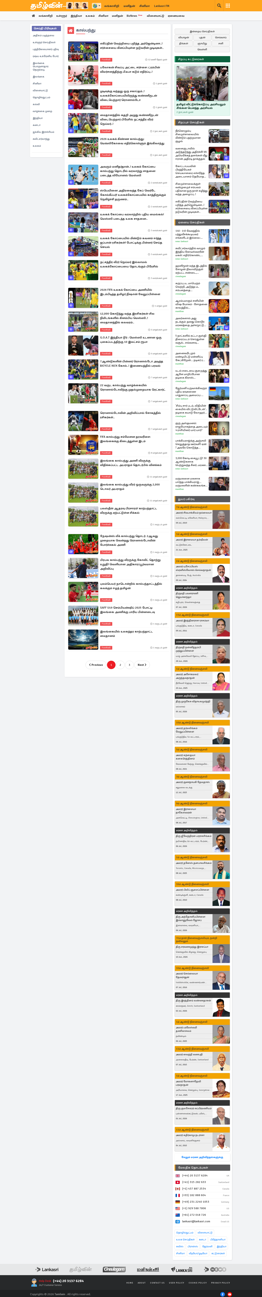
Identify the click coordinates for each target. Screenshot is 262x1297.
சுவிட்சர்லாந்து (41, 139)
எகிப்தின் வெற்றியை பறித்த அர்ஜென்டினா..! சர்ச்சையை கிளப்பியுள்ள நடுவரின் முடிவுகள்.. (132, 46)
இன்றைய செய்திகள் (202, 31)
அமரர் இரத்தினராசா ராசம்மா (192, 620)
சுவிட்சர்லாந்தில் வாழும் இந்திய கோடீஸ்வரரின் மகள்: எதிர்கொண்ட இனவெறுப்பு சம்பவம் (190, 252)
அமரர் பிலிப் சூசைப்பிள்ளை (192, 890)
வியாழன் (183, 37)
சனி (220, 43)
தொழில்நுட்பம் (41, 97)
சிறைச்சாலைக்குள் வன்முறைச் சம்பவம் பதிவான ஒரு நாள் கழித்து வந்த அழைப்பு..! (191, 189)
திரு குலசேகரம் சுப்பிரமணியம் (194, 1108)
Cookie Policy (198, 1283)
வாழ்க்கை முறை (42, 111)
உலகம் (92, 16)
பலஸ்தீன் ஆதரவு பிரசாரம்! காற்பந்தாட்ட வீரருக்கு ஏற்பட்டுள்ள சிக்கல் (128, 511)
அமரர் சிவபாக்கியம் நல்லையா (194, 512)
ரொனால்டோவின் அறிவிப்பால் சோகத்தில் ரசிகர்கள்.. (130, 416)
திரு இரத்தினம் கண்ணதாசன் (193, 1000)
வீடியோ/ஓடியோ (198, 1253)
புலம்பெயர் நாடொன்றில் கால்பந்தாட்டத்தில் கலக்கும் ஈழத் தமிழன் (131, 586)
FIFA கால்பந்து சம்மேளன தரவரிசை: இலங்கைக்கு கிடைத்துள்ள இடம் (125, 439)
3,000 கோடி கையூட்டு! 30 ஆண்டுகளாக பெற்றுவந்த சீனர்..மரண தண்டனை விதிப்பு (191, 462)
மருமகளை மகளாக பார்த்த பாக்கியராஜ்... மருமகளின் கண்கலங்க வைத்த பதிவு (190, 482)
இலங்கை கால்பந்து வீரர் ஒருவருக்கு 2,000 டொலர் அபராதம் (130, 487)
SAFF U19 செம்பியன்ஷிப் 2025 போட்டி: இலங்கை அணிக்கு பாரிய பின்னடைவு (127, 610)
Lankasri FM (161, 6)
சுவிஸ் (179, 1246)
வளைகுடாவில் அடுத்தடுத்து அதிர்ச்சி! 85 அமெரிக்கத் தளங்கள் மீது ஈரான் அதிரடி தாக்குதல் (191, 154)
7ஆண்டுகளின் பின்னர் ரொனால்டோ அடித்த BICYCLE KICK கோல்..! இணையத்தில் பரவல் (131, 364)
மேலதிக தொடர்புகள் (193, 1168)
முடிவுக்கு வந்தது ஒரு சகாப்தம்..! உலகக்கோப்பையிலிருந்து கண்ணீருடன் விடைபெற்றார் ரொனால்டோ (128, 96)
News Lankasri (181, 241)
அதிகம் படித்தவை (43, 35)
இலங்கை (38, 76)
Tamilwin (60, 1294)
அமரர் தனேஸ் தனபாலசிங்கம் (194, 863)
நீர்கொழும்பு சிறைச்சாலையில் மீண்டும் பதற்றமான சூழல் (188, 136)
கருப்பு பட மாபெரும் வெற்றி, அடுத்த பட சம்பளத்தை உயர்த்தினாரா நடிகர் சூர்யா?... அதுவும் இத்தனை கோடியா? (188, 287)
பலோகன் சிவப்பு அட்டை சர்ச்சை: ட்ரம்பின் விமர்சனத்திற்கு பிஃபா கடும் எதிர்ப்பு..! (130, 70)
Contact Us (157, 1283)
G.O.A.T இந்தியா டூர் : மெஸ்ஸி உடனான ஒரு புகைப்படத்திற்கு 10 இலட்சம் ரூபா (131, 340)
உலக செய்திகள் (185, 1239)
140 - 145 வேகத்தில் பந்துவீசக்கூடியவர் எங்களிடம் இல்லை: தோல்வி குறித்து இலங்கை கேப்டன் (188, 234)
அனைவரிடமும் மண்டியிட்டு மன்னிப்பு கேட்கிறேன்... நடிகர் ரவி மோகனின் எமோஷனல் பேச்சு (190, 357)
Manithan (179, 311)
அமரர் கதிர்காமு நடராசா (190, 1135)
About (142, 1283)
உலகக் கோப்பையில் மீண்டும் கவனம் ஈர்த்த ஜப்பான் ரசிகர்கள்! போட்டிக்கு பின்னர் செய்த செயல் (131, 243)
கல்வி (36, 104)
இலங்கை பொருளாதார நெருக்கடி (40, 66)
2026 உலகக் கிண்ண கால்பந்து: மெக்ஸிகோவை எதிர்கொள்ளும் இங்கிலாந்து (132, 142)
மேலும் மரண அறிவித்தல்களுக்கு (202, 1157)
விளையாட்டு (160, 16)
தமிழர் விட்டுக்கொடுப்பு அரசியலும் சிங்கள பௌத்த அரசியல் (201, 106)
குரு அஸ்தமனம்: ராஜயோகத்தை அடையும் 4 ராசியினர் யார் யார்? (191, 427)
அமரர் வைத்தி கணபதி (189, 1054)
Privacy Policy (220, 1283)
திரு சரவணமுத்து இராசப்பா (192, 946)
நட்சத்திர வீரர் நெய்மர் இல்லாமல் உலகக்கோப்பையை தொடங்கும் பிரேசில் (129, 265)
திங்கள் (183, 43)
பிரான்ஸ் (193, 1246)
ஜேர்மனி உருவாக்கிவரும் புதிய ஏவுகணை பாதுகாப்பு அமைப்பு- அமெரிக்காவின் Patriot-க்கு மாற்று (191, 392)
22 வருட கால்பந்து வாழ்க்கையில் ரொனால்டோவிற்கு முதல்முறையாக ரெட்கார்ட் (132, 388)
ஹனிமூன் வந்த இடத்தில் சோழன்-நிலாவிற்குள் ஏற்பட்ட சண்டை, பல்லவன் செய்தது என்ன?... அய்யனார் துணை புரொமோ (191, 269)
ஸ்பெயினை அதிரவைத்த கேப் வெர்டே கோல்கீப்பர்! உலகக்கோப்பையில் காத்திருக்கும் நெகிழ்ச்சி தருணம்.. (133, 195)
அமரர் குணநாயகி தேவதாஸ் (193, 782)
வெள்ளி (202, 49)
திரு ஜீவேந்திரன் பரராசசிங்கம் (193, 836)
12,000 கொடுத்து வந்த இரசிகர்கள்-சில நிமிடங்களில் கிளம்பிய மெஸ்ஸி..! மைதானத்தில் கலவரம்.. (127, 318)
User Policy (176, 1283)
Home (129, 1283)
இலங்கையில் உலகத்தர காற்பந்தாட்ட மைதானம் (126, 634)
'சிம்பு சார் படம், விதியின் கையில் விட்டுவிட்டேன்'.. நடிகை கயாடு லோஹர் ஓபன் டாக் (191, 409)
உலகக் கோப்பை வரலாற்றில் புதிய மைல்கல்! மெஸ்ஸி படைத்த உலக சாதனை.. (132, 217)
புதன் (202, 37)
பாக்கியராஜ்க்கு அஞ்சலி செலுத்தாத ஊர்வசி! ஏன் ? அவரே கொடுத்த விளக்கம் (191, 444)
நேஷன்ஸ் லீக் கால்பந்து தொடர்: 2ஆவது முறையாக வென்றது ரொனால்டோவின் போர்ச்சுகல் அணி (129, 541)
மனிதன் (129, 6)
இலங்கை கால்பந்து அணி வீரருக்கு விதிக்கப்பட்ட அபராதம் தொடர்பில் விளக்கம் (131, 463)
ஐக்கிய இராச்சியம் (43, 132)
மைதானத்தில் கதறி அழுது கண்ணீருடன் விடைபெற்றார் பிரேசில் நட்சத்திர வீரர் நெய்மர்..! (129, 120)
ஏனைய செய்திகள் (191, 222)
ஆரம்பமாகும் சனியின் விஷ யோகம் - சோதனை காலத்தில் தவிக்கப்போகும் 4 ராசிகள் (191, 304)
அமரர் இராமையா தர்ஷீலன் (192, 539)
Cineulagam (180, 276)
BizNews (138, 16)
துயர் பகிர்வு (186, 499)
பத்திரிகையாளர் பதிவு (46, 49)
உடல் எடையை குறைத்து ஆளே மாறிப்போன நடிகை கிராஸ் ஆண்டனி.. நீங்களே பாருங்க (191, 374)
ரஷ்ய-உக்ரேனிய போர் (46, 56)
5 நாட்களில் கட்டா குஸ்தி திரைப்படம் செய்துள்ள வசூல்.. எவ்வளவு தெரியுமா (191, 339)
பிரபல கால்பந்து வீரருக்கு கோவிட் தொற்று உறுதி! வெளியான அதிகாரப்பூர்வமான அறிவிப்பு (130, 565)
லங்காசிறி (111, 6)
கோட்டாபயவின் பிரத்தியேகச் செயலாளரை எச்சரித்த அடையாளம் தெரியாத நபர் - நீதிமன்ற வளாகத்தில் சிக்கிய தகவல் (190, 172)
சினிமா (144, 6)
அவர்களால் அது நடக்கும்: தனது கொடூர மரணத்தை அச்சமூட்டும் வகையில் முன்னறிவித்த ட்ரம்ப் (191, 322)
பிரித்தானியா (217, 1239)
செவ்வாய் (221, 37)
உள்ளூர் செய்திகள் (44, 42)
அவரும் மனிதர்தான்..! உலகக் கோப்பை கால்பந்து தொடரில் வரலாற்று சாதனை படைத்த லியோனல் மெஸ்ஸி (127, 171)
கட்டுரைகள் (218, 1253)
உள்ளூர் (62, 16)
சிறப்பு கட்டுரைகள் (191, 59)
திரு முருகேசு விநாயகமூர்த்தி (193, 701)
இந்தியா (78, 16)
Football (106, 59)
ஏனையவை (181, 16)
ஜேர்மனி (207, 1246)
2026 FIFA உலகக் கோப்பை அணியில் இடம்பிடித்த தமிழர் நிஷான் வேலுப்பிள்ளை (130, 292)
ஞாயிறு (202, 43)
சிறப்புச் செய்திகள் (191, 122)
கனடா (36, 125)
